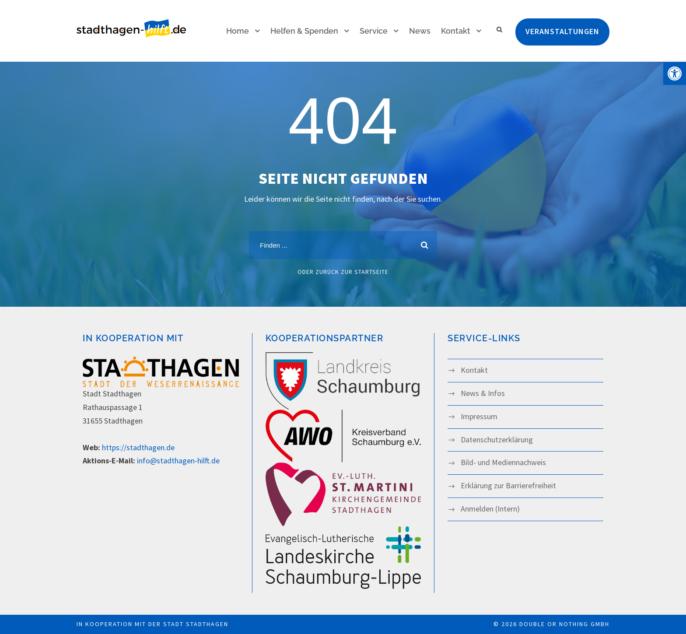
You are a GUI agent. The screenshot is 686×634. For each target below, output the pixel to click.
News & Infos (483, 393)
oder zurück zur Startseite (343, 272)
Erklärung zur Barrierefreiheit (508, 485)
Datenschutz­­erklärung (497, 439)
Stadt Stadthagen (195, 624)
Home (237, 30)
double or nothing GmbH (564, 624)
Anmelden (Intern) (490, 509)
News (419, 30)
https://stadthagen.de (138, 447)
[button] (674, 73)
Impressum (479, 416)
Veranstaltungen (562, 31)
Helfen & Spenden (304, 30)
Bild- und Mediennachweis (503, 462)
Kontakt (455, 30)
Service (374, 30)
